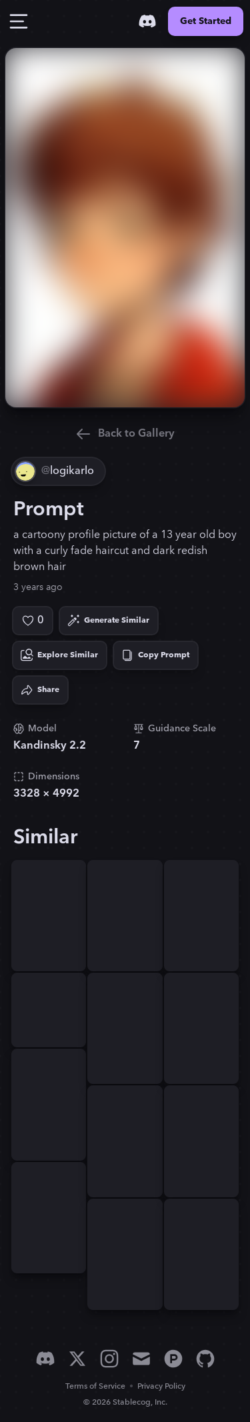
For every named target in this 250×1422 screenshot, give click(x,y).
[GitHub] (205, 1359)
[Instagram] (109, 1359)
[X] (77, 1359)
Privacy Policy (161, 1386)
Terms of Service (95, 1386)
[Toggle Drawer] (18, 21)
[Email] (141, 1359)
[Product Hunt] (173, 1359)
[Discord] (147, 21)
